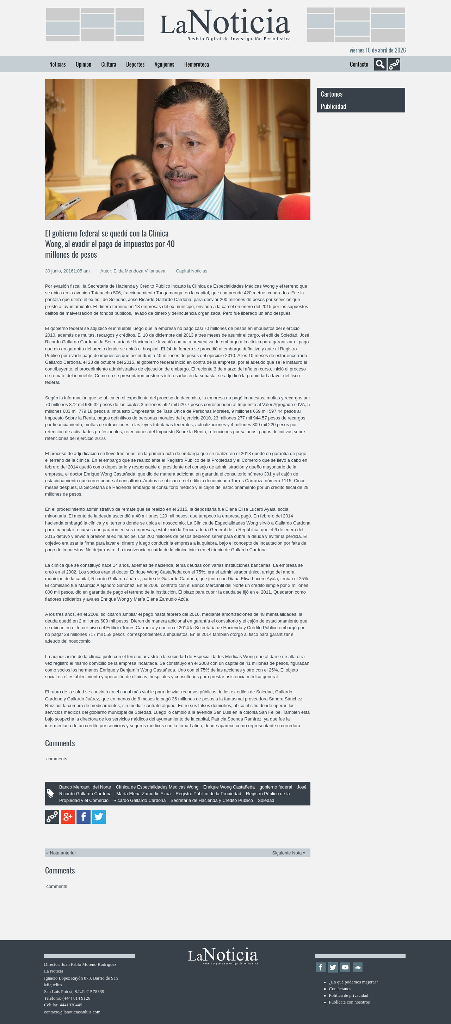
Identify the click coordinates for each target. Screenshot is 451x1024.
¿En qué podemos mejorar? (353, 982)
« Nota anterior (61, 853)
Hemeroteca (196, 64)
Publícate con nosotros (349, 1002)
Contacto (359, 64)
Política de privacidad (349, 995)
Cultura (108, 64)
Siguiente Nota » (288, 853)
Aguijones (164, 64)
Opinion (83, 64)
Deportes (135, 64)
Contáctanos (340, 988)
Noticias (57, 64)
